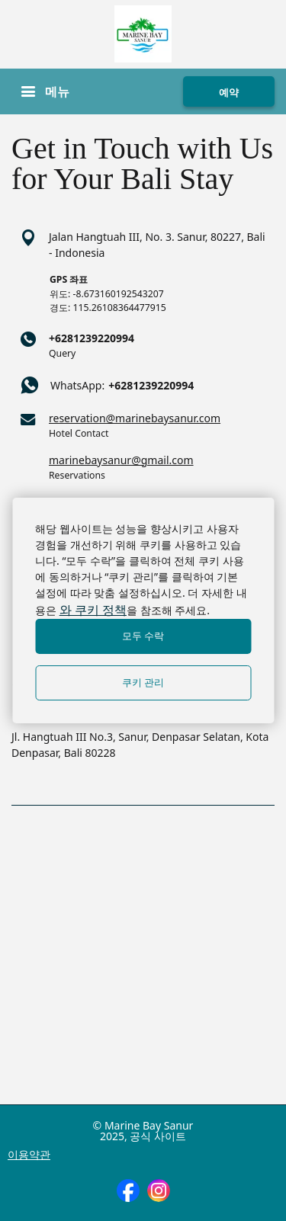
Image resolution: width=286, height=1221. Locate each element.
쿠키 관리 (143, 682)
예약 (229, 92)
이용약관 (29, 1154)
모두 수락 (143, 636)
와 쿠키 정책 (93, 609)
